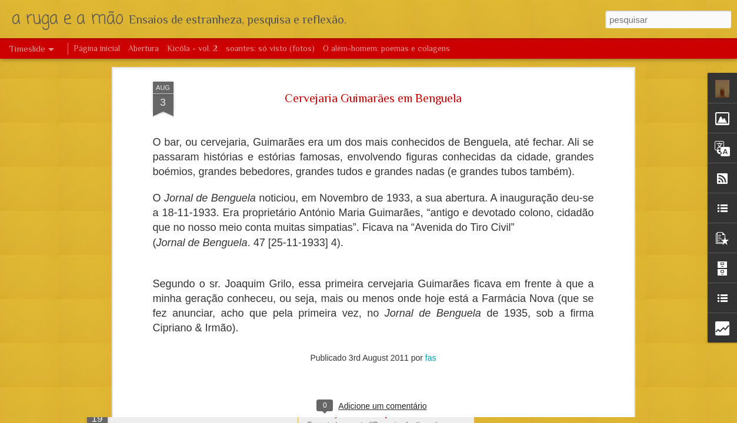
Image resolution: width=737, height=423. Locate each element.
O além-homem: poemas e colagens (386, 48)
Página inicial (97, 48)
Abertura (143, 48)
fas (430, 122)
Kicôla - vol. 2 (192, 48)
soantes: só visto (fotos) (270, 48)
